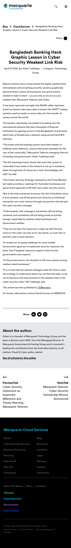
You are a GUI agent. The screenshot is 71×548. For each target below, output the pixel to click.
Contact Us (43, 472)
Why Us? (8, 467)
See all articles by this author (19, 358)
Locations (42, 449)
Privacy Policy (10, 529)
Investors (41, 486)
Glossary (41, 461)
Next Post (62, 382)
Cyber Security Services (17, 444)
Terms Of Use (26, 529)
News (29, 486)
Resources (42, 444)
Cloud (7, 438)
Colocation (10, 472)
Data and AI (10, 461)
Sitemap (7, 532)
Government (11, 504)
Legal (40, 455)
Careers (41, 467)
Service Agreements (45, 529)
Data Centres (11, 510)
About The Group (13, 486)
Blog (5, 26)
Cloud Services (21, 26)
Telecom (9, 493)
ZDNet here (44, 287)
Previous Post (10, 382)
